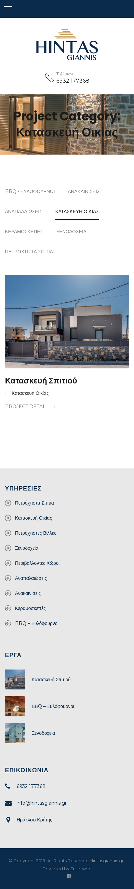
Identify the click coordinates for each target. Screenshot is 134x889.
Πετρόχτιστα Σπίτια (29, 252)
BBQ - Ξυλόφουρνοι (30, 191)
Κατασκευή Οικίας (77, 211)
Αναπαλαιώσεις (23, 211)
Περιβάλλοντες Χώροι (37, 563)
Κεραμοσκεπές (24, 232)
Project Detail (30, 407)
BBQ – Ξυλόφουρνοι (37, 623)
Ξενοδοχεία (71, 232)
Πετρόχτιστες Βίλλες (35, 533)
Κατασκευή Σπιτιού (41, 380)
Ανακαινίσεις (84, 191)
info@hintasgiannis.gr (42, 803)
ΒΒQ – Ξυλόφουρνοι (53, 706)
